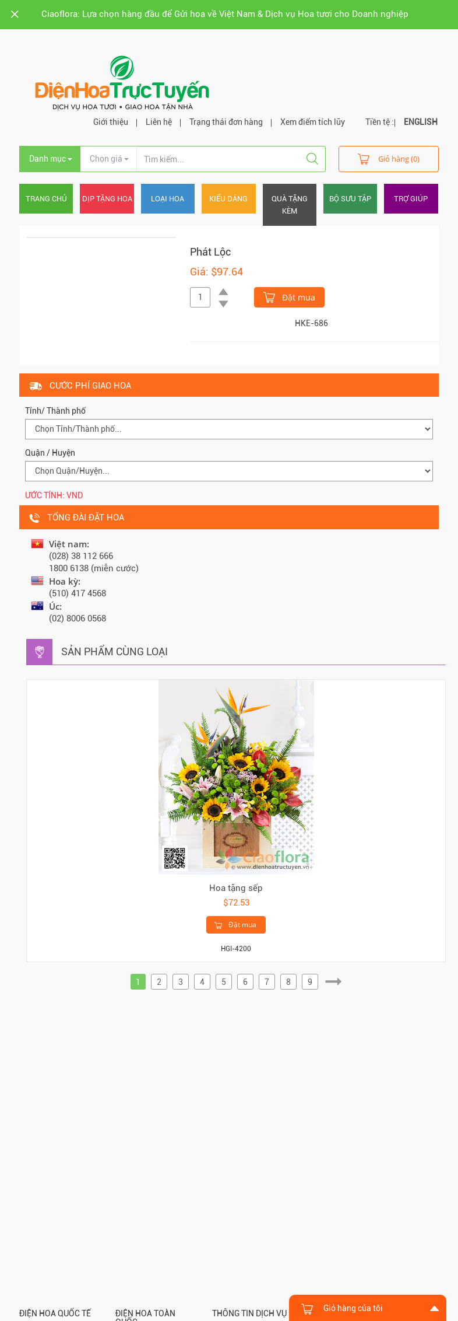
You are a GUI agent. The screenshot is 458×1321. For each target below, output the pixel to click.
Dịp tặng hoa (107, 198)
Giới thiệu (110, 122)
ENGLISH (421, 122)
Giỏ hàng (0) (389, 158)
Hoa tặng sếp (236, 888)
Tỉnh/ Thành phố (55, 410)
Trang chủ (46, 198)
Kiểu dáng (228, 198)
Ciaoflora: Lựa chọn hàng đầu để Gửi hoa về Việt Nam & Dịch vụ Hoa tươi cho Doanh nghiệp (224, 14)
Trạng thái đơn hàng (226, 122)
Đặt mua (289, 296)
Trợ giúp (411, 198)
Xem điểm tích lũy (312, 122)
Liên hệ (159, 122)
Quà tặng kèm (290, 204)
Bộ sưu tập (350, 198)
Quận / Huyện (50, 452)
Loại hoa (167, 198)
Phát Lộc (210, 252)
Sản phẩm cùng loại (114, 651)
